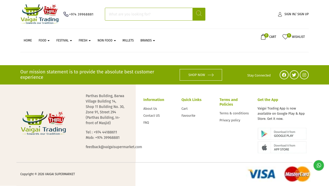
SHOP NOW (201, 75)
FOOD (44, 40)
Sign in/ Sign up (293, 14)
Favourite (188, 115)
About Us (150, 109)
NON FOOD (106, 40)
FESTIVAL (64, 40)
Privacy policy (230, 120)
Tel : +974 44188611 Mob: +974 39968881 (103, 135)
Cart (184, 109)
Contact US (151, 115)
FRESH (85, 40)
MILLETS (128, 40)
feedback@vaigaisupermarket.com (105, 147)
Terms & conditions (234, 113)
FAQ (146, 122)
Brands (147, 40)
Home (28, 40)
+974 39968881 (81, 14)
